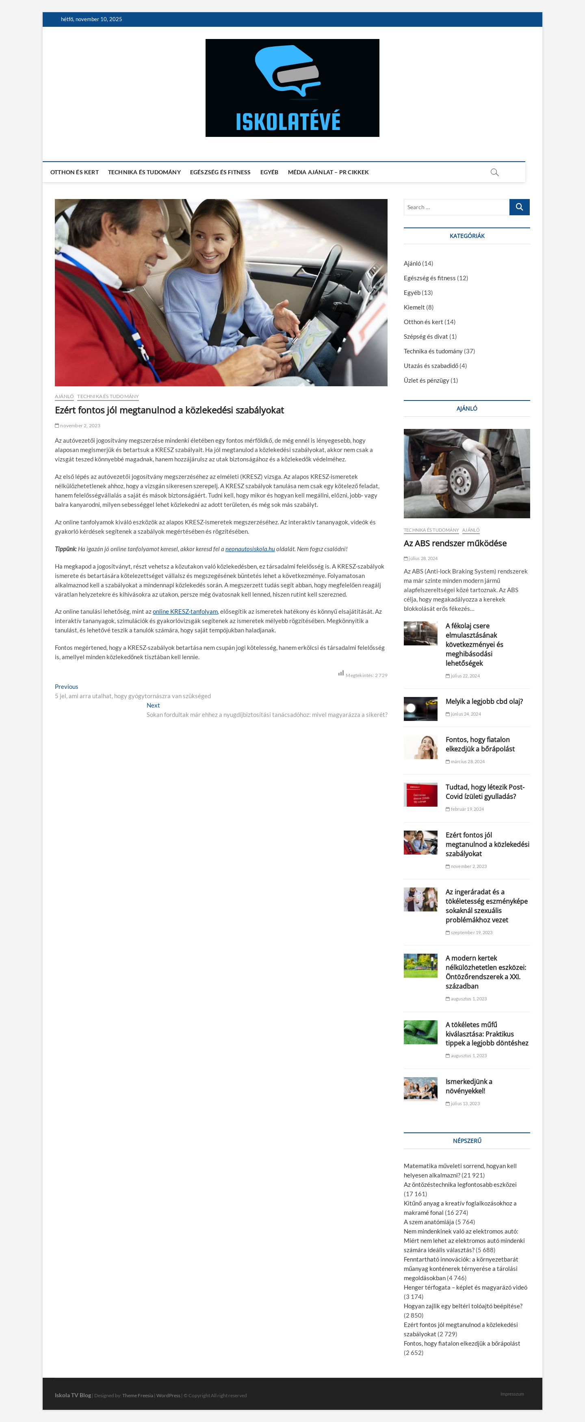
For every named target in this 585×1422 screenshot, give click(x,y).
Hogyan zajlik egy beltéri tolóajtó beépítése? (463, 1305)
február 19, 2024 (465, 809)
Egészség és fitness (229, 172)
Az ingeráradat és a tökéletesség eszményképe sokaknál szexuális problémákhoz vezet (487, 905)
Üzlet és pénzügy (426, 380)
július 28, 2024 (421, 558)
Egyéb (278, 172)
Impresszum (512, 1393)
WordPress (168, 1395)
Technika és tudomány (153, 172)
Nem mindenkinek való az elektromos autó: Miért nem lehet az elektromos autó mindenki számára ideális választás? (464, 1240)
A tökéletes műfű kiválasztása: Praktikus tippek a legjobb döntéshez (487, 1034)
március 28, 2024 (465, 761)
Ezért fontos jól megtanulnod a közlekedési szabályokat (487, 844)
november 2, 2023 (78, 425)
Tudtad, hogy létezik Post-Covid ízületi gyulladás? (485, 792)
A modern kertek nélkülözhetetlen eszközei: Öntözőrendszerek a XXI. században (486, 972)
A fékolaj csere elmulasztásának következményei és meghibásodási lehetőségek (474, 644)
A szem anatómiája (429, 1221)
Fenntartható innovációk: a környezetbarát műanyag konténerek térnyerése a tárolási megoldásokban (461, 1268)
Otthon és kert (83, 172)
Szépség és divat (426, 336)
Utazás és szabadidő (431, 365)
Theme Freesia (137, 1395)
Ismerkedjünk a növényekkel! (469, 1086)
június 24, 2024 (463, 713)
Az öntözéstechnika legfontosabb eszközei (460, 1184)
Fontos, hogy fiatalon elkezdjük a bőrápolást (480, 744)
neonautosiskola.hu (250, 548)
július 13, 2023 (462, 1103)
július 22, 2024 (462, 675)
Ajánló (64, 396)
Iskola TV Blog (73, 1395)
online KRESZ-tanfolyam (185, 611)
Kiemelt (414, 307)
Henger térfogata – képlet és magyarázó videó (465, 1287)
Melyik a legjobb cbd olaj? (484, 701)
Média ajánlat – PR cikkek (337, 172)
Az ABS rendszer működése (455, 543)
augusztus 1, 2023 (466, 998)
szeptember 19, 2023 (469, 932)
